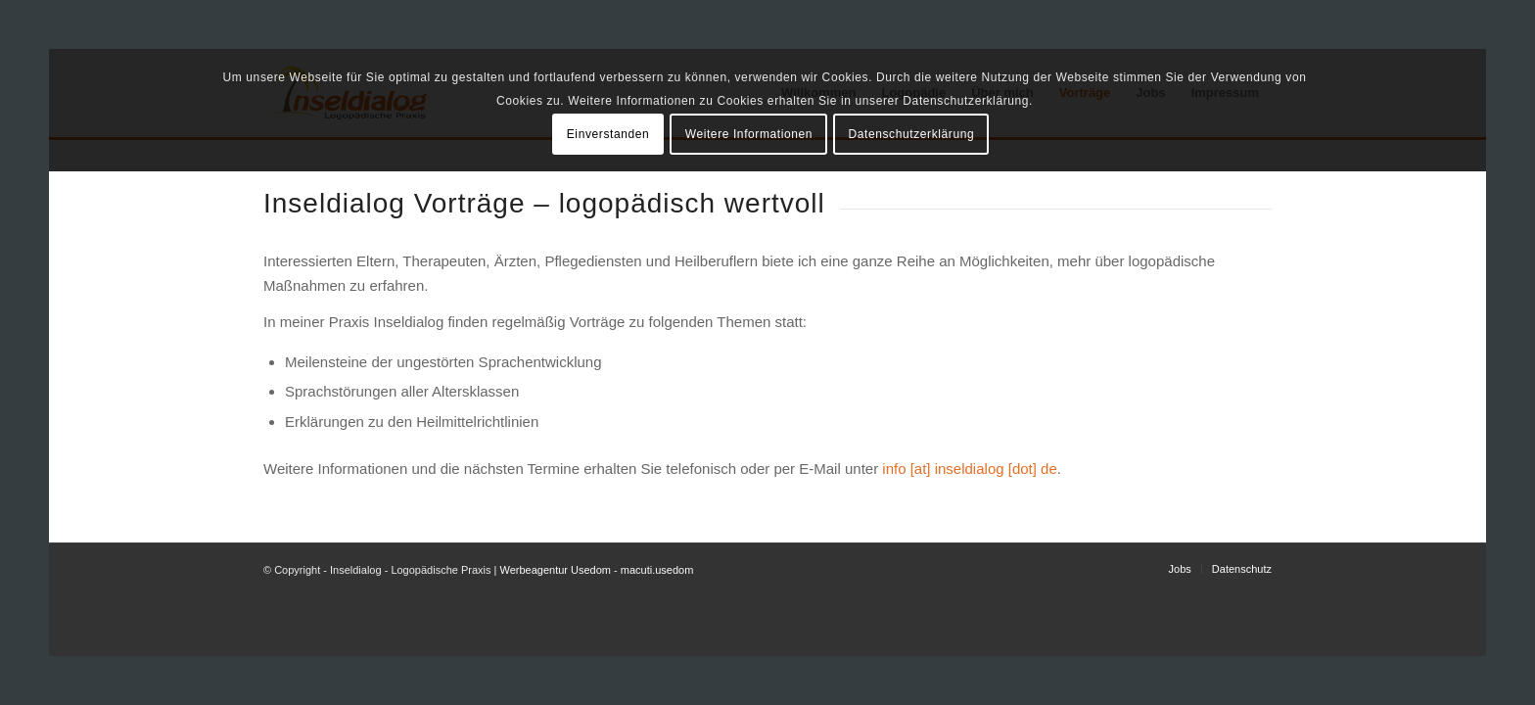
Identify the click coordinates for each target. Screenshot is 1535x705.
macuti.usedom (657, 570)
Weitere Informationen (749, 134)
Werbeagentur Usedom (555, 570)
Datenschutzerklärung (912, 134)
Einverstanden (608, 134)
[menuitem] (1180, 569)
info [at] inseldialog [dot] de (969, 468)
